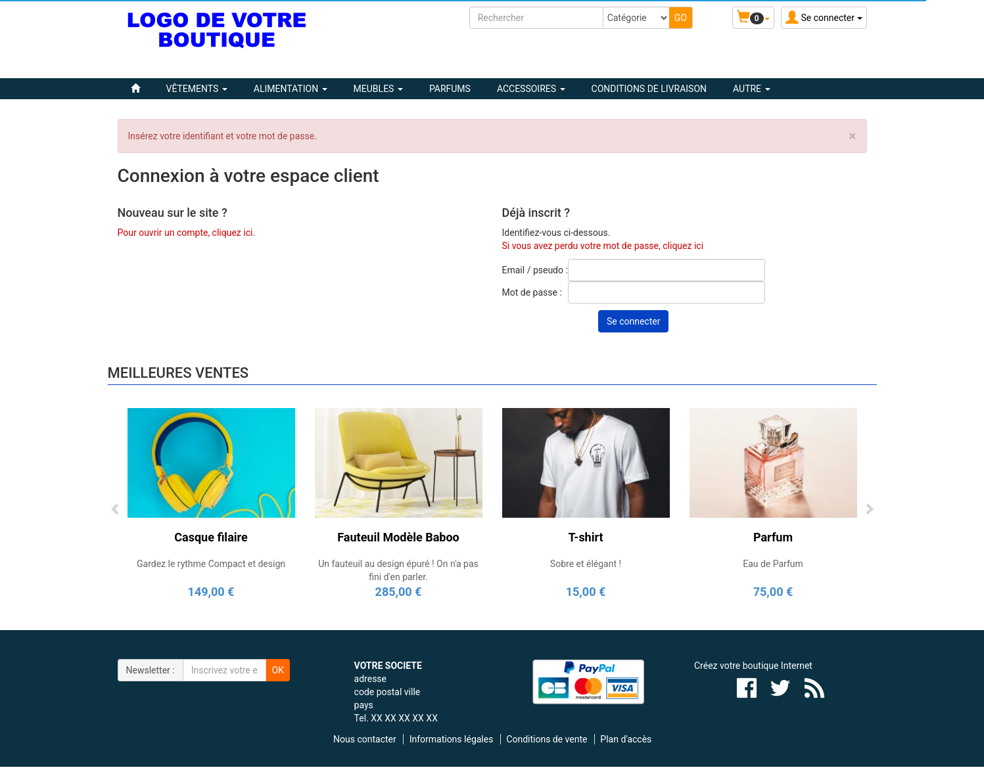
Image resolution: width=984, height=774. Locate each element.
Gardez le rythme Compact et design (211, 563)
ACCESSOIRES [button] (531, 88)
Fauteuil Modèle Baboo (398, 537)
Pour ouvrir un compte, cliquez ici (185, 232)
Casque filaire (210, 537)
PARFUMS (450, 88)
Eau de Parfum (773, 563)
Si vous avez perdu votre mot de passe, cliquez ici (603, 245)
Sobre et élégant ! (585, 563)
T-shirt (585, 537)
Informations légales (452, 739)
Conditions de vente (546, 739)
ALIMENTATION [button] (290, 88)
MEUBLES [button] (378, 88)
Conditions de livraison (649, 88)
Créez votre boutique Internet (753, 665)
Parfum (773, 537)
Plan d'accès (625, 739)
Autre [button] (751, 88)
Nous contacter (364, 739)
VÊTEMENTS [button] (196, 88)
